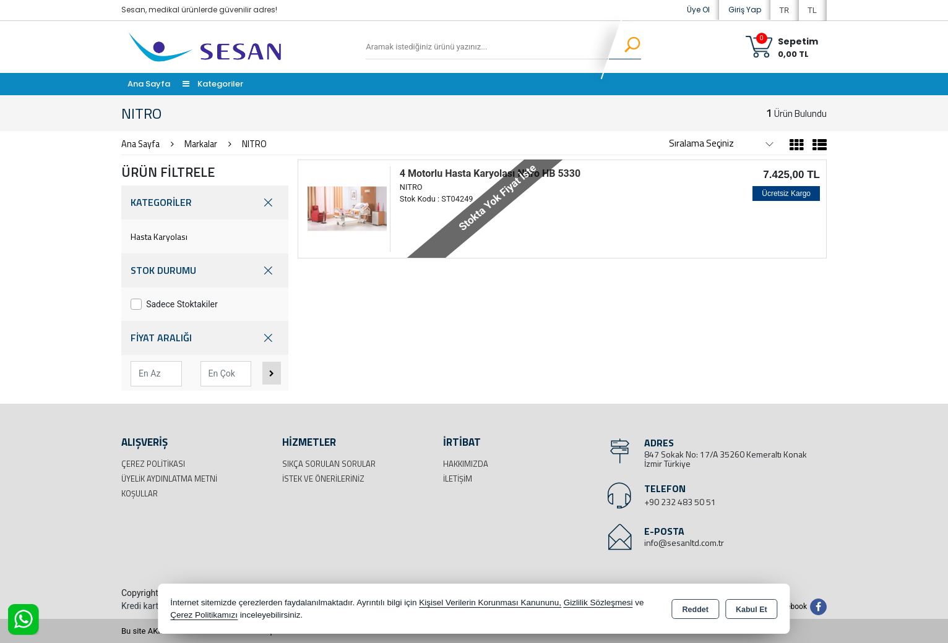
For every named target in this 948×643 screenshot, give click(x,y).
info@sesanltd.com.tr (684, 542)
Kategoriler (213, 84)
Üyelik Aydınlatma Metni (169, 478)
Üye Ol (698, 9)
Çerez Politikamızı (204, 615)
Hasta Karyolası (159, 236)
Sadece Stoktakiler (174, 304)
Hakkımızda (465, 464)
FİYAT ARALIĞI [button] (205, 338)
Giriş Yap (744, 9)
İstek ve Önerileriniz (323, 478)
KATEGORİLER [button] (205, 202)
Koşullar (139, 493)
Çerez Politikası (153, 464)
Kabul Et (751, 609)
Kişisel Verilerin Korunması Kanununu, (490, 602)
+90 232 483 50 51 (680, 501)
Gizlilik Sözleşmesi (598, 602)
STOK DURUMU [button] (205, 270)
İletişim (457, 478)
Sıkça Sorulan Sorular (329, 464)
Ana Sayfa (148, 84)
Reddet (696, 609)
